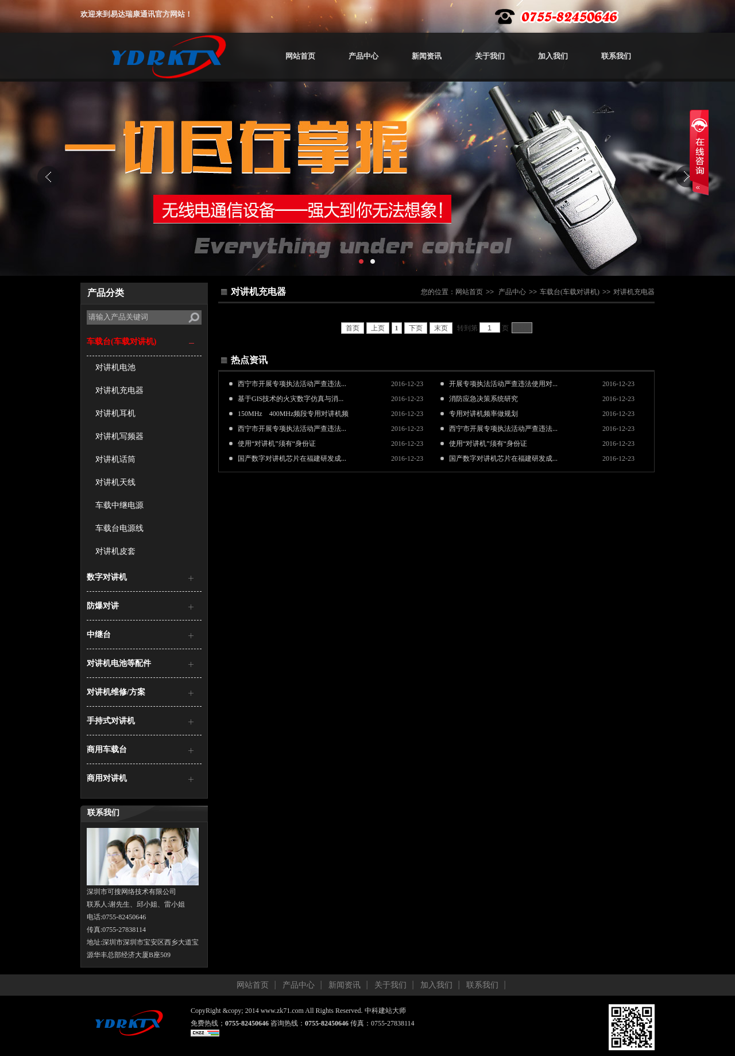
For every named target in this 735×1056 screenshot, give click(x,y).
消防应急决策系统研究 (483, 399)
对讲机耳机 (115, 413)
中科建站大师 (385, 1011)
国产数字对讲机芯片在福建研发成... (292, 458)
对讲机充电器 (119, 390)
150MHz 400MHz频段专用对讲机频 (293, 414)
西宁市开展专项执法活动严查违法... (292, 384)
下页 (416, 328)
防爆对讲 (103, 606)
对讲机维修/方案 (116, 692)
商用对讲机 (107, 778)
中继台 (99, 634)
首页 (352, 328)
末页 (441, 328)
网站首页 (300, 56)
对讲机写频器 (119, 436)
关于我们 (490, 56)
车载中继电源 (119, 505)
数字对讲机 (107, 577)
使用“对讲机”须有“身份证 (277, 444)
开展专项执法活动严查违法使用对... (503, 384)
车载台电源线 (119, 528)
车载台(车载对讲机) (121, 341)
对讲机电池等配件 (119, 663)
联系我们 (616, 56)
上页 (378, 328)
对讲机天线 (115, 482)
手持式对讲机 (111, 720)
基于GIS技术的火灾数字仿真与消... (290, 399)
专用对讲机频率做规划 (483, 414)
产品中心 (363, 56)
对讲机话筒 (115, 459)
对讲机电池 (115, 367)
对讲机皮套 (115, 551)
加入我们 (553, 56)
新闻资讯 (427, 56)
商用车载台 (107, 749)
